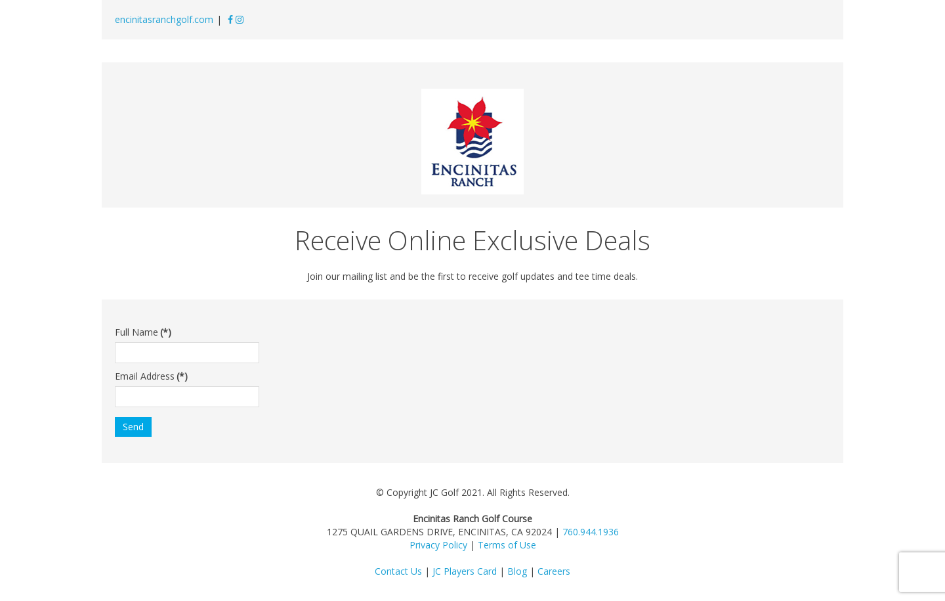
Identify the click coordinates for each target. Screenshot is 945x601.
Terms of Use (507, 545)
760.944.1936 (590, 531)
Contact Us (398, 571)
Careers (553, 571)
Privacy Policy (438, 545)
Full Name (143, 332)
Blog (517, 571)
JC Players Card (464, 571)
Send (133, 426)
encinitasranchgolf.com (164, 19)
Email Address (151, 376)
